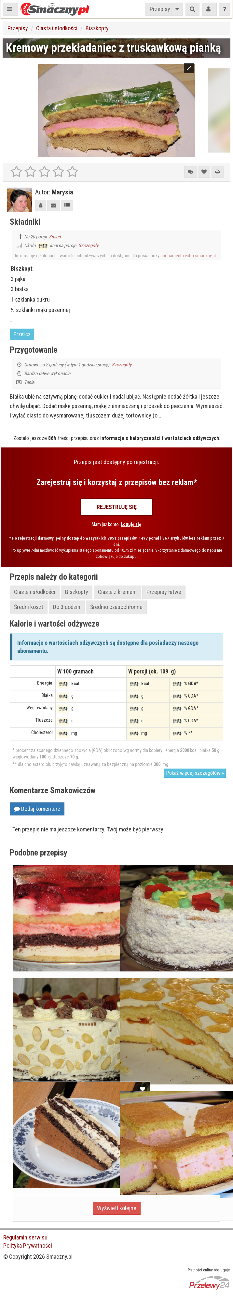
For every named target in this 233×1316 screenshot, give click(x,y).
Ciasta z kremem (117, 591)
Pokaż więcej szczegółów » (195, 773)
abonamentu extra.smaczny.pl (188, 255)
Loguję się (131, 524)
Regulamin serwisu (25, 1237)
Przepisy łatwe (163, 591)
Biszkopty (97, 28)
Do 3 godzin (66, 606)
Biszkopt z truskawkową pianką (167, 1178)
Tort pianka (33, 1065)
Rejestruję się (117, 506)
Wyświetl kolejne (116, 1208)
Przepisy (160, 9)
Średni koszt (28, 606)
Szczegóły (88, 245)
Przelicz (22, 334)
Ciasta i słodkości (56, 28)
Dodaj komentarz (37, 808)
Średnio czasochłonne (116, 606)
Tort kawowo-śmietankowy (53, 1169)
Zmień (55, 237)
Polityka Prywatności (27, 1245)
